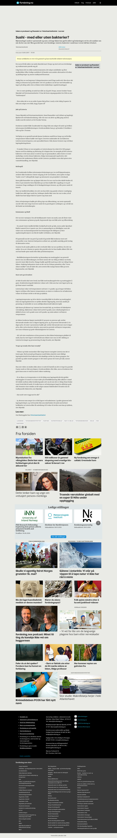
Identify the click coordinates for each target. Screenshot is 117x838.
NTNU (49, 776)
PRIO (78, 768)
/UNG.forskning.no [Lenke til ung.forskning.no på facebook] (84, 723)
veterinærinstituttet (33, 421)
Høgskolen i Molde (24, 796)
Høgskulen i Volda (23, 801)
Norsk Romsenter (52, 818)
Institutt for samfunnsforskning (27, 808)
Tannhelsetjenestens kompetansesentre (87, 799)
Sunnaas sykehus (81, 794)
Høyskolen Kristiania (24, 806)
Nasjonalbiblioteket (53, 778)
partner (46, 421)
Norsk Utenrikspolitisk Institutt (56, 820)
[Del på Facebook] (17, 427)
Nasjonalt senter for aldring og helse (57, 785)
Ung (82, 3)
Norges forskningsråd (54, 807)
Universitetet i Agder (82, 806)
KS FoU (20, 810)
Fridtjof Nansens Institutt (25, 790)
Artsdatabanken (23, 770)
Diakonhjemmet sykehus (25, 773)
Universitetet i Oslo (82, 812)
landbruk (20, 421)
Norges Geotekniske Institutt (55, 802)
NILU (20, 829)
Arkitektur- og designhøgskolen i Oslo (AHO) (30, 768)
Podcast (88, 3)
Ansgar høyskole (23, 766)
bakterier (20, 423)
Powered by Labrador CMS (58, 835)
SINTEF (79, 779)
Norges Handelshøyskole (54, 804)
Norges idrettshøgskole (54, 811)
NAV (20, 821)
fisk (97, 421)
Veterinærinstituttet (38, 415)
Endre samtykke (25, 756)
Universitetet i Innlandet (83, 810)
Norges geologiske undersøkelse (56, 809)
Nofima (50, 795)
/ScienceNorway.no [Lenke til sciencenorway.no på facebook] (84, 727)
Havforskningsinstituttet (25, 794)
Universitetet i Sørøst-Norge (84, 817)
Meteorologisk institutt (25, 818)
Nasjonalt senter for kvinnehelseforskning (59, 789)
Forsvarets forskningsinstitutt (26, 785)
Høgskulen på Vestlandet (25, 803)
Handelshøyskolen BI (24, 792)
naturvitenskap (56, 421)
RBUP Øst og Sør (81, 770)
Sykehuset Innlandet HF (83, 796)
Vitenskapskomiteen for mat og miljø (87, 828)
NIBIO (20, 823)
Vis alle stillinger (58, 537)
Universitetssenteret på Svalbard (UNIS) (87, 819)
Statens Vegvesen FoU (83, 790)
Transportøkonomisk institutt (85, 801)
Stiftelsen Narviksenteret (83, 792)
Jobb (94, 3)
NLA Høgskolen (52, 766)
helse (92, 421)
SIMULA (79, 777)
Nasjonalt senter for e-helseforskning (58, 787)
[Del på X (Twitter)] (20, 427)
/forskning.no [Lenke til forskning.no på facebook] (82, 720)
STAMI (79, 787)
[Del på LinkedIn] (22, 427)
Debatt (77, 3)
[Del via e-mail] (25, 427)
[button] (98, 523)
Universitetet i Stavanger (83, 814)
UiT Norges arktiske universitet (85, 803)
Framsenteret (22, 787)
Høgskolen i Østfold (24, 799)
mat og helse (68, 421)
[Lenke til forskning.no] (43, 2)
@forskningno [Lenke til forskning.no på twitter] (82, 716)
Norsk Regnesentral (53, 816)
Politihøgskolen (81, 766)
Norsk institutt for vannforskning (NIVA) (58, 825)
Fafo (20, 779)
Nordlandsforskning (53, 800)
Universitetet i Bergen (83, 808)
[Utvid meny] (100, 3)
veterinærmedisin (82, 421)
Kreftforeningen (23, 812)
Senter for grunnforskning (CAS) (85, 781)
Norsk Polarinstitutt (53, 813)
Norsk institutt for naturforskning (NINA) (58, 823)
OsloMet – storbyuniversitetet (55, 827)
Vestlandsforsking (82, 821)
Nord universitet (52, 798)
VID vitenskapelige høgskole (84, 826)
